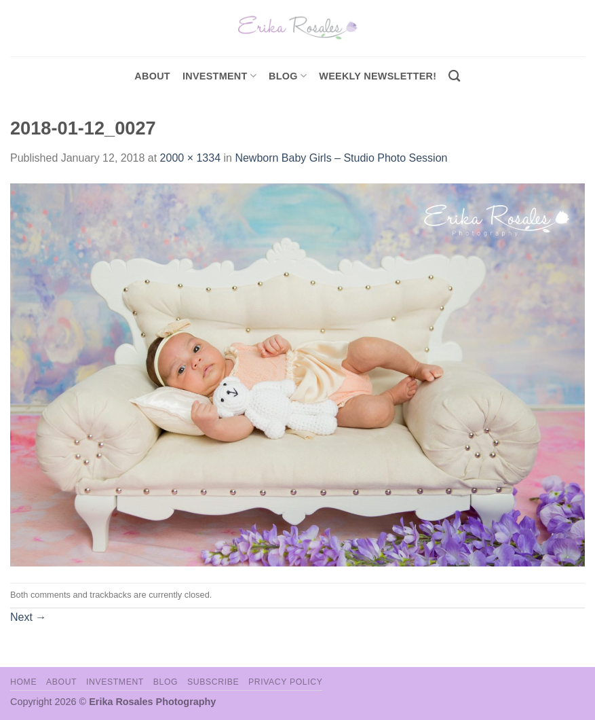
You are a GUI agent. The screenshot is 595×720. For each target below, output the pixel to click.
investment (219, 75)
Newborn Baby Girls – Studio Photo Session (341, 158)
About (152, 76)
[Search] (454, 76)
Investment (115, 682)
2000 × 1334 (190, 158)
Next (28, 617)
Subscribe (213, 682)
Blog (288, 75)
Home (23, 682)
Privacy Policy (285, 682)
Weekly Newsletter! (377, 76)
